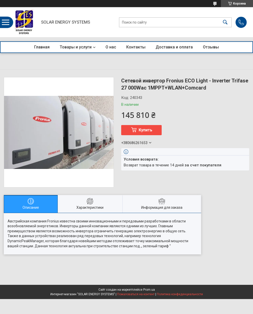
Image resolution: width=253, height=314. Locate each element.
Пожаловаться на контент (136, 294)
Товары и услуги (76, 47)
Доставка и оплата (174, 47)
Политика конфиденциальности (180, 294)
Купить (145, 130)
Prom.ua (149, 289)
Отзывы (211, 47)
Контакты (135, 47)
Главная (42, 47)
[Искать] (225, 22)
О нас (111, 47)
